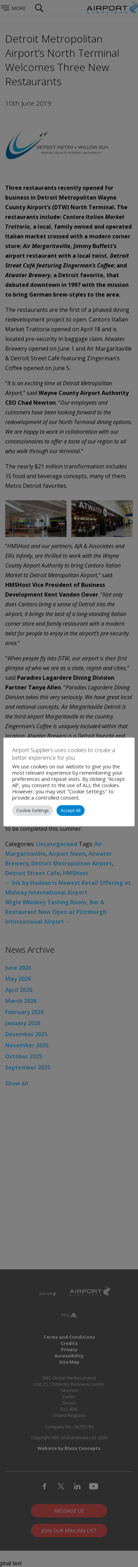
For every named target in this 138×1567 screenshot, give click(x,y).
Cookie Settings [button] (32, 810)
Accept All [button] (70, 810)
